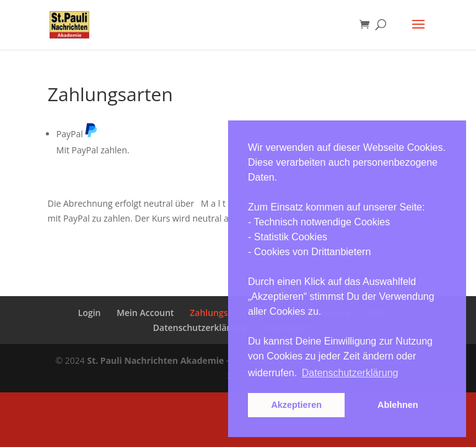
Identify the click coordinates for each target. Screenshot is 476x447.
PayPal (77, 134)
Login (89, 312)
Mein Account (145, 312)
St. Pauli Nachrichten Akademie (155, 360)
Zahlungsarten (220, 312)
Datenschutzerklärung (199, 327)
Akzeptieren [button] (296, 405)
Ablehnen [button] (397, 405)
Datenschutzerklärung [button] (350, 373)
